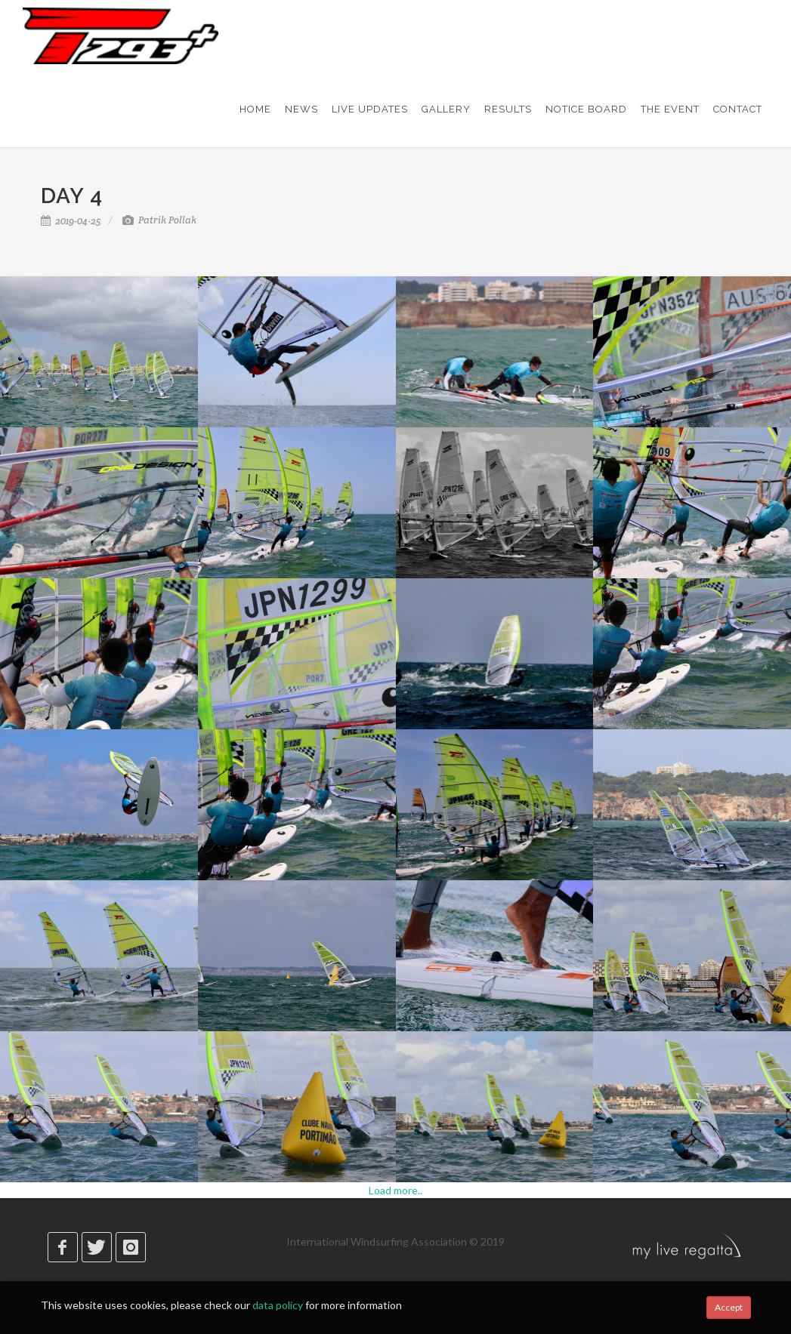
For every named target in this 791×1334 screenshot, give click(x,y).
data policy (277, 1305)
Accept (729, 1307)
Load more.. (395, 1190)
